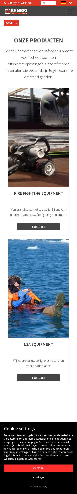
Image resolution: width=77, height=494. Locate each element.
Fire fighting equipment (38, 193)
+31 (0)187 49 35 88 (17, 3)
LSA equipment (38, 344)
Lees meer (38, 226)
